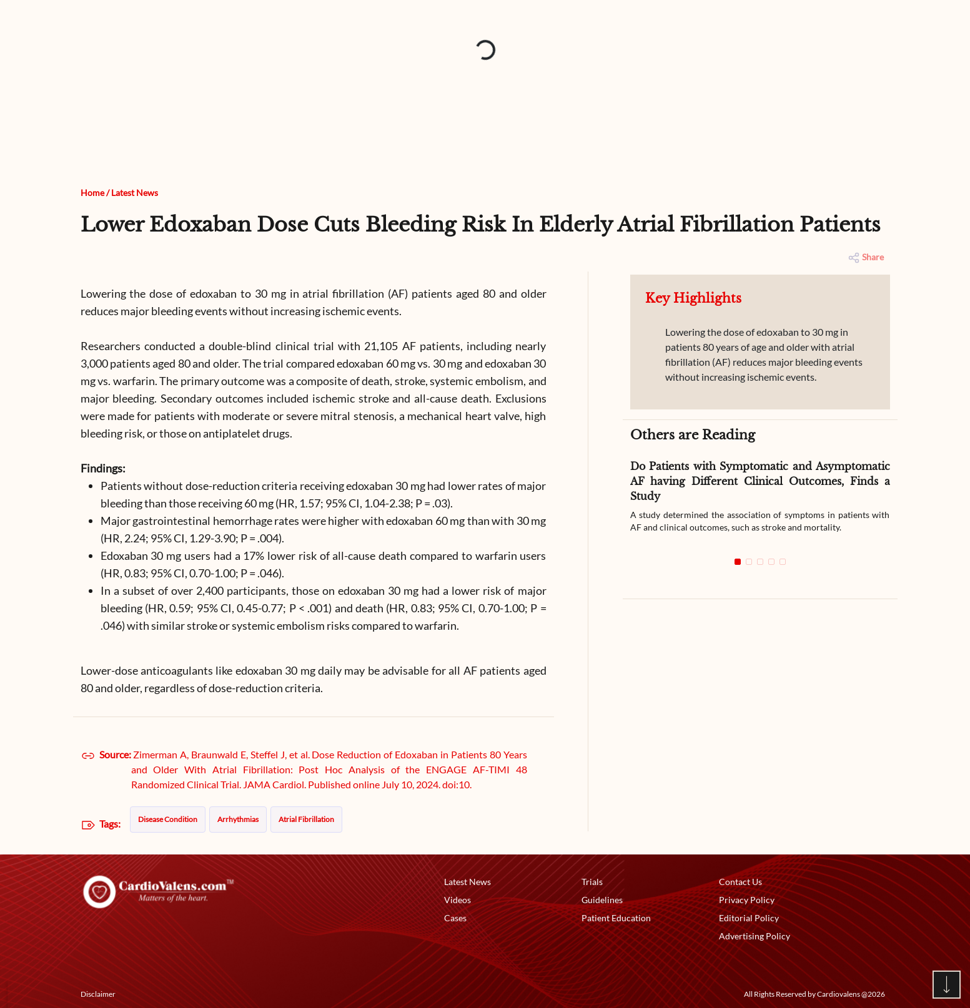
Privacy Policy (747, 899)
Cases (455, 918)
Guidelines (602, 899)
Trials (592, 881)
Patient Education (616, 918)
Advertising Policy (754, 936)
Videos (457, 899)
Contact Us (740, 881)
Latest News (134, 192)
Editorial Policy (749, 918)
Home (92, 192)
